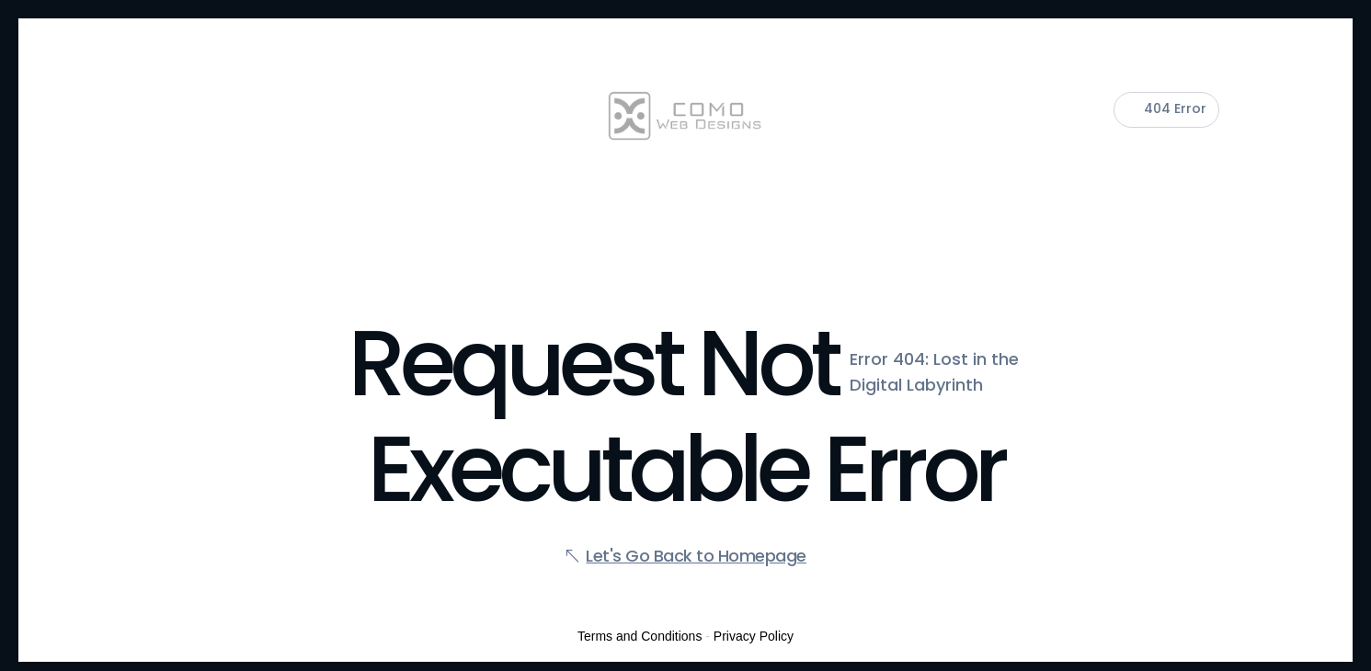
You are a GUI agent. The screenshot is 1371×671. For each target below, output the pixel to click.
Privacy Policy (754, 636)
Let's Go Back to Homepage (696, 555)
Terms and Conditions (639, 636)
